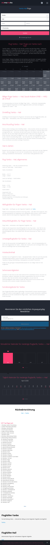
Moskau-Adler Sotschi (8, 433)
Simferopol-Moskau (7, 430)
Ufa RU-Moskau (7, 475)
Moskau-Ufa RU (7, 464)
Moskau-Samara (7, 469)
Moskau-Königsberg (8, 483)
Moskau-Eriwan (7, 453)
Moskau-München (7, 450)
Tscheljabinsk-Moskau (9, 493)
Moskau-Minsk (7, 474)
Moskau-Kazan (7, 466)
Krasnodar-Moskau (8, 441)
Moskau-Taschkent (8, 496)
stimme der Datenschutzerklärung (26, 329)
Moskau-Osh (6, 502)
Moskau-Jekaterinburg (9, 445)
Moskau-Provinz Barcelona (10, 482)
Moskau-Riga (6, 459)
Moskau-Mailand (7, 491)
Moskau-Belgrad (7, 500)
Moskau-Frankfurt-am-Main (10, 456)
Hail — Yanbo (25, 413)
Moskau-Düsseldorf (8, 499)
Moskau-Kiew (5, 434)
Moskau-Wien (6, 461)
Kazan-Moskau (7, 470)
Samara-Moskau (7, 472)
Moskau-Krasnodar (8, 439)
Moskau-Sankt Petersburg (9, 425)
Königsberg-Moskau (8, 488)
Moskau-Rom (6, 467)
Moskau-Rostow (7, 442)
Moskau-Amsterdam (8, 486)
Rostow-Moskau (7, 444)
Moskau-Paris (6, 452)
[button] (23, 367)
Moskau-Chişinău (7, 455)
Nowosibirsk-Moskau (8, 480)
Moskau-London (7, 463)
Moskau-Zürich (7, 494)
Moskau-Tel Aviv (7, 458)
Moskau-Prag (6, 485)
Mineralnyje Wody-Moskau (9, 437)
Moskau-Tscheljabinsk (9, 489)
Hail (3, 540)
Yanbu (34, 209)
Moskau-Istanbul (7, 448)
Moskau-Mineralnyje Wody (9, 436)
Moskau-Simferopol (7, 428)
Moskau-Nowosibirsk (8, 478)
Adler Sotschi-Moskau (8, 431)
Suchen (25, 33)
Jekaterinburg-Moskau (9, 447)
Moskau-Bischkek (7, 497)
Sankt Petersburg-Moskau (9, 426)
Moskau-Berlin (7, 477)
